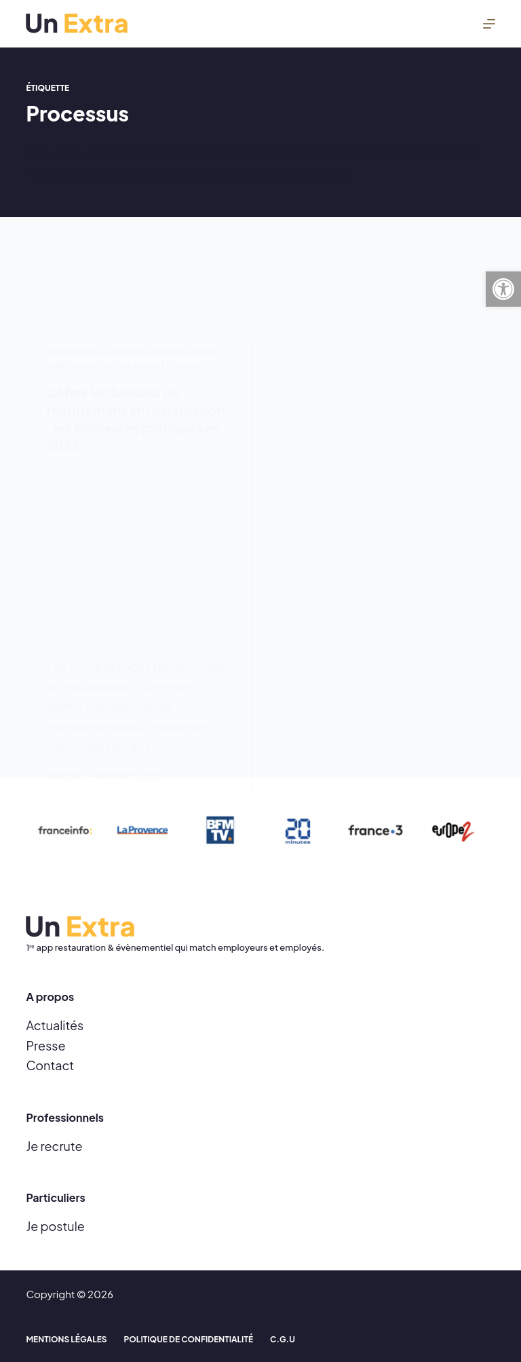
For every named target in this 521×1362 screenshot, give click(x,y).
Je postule (55, 1226)
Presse (45, 1045)
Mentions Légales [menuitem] (66, 1339)
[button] (503, 289)
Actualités (54, 1025)
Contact (50, 1065)
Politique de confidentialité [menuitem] (189, 1339)
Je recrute (54, 1146)
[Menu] (489, 24)
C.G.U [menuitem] (282, 1339)
